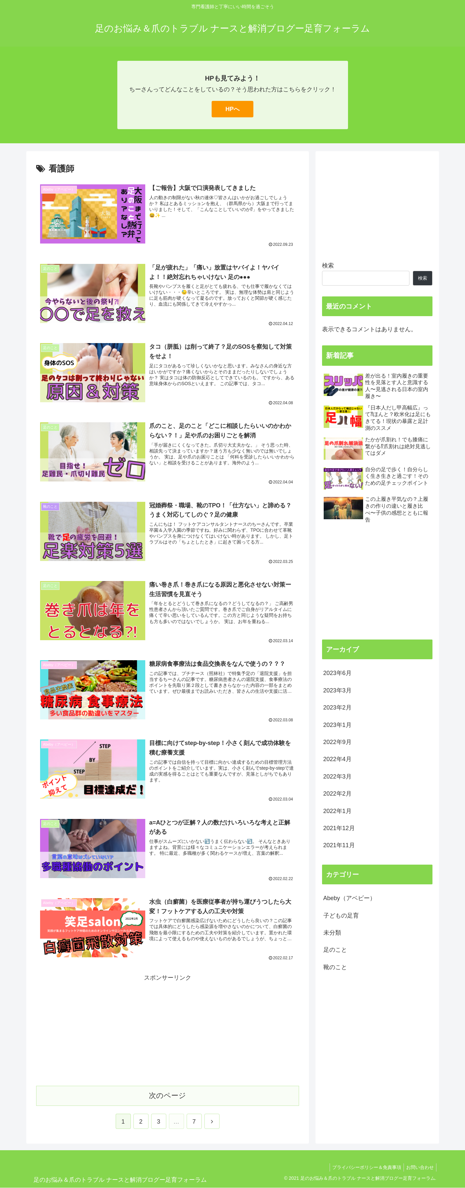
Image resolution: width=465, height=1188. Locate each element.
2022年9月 (337, 742)
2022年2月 (337, 793)
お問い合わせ (419, 1167)
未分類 (332, 932)
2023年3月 (337, 690)
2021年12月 (339, 828)
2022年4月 (337, 759)
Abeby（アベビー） (349, 898)
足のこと (335, 949)
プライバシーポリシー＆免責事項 (363, 1167)
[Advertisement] (167, 1030)
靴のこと (335, 967)
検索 (328, 265)
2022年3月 (337, 776)
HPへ (232, 109)
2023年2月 (337, 707)
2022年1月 (337, 811)
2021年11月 (339, 845)
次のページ (167, 1096)
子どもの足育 (341, 915)
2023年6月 (337, 673)
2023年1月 (337, 725)
